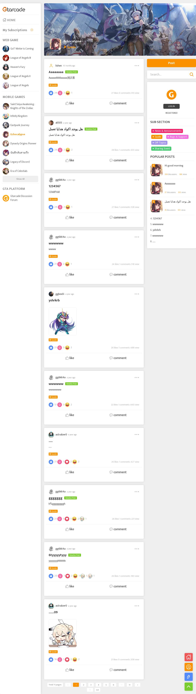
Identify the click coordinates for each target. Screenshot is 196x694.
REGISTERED (172, 113)
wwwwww (158, 224)
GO (97, 690)
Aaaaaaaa (170, 184)
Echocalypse (72, 41)
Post (171, 63)
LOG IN (171, 106)
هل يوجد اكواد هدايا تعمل (178, 202)
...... (154, 241)
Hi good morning (174, 166)
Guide (54, 85)
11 (129, 685)
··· (121, 685)
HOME (9, 20)
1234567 (157, 218)
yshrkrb (157, 230)
